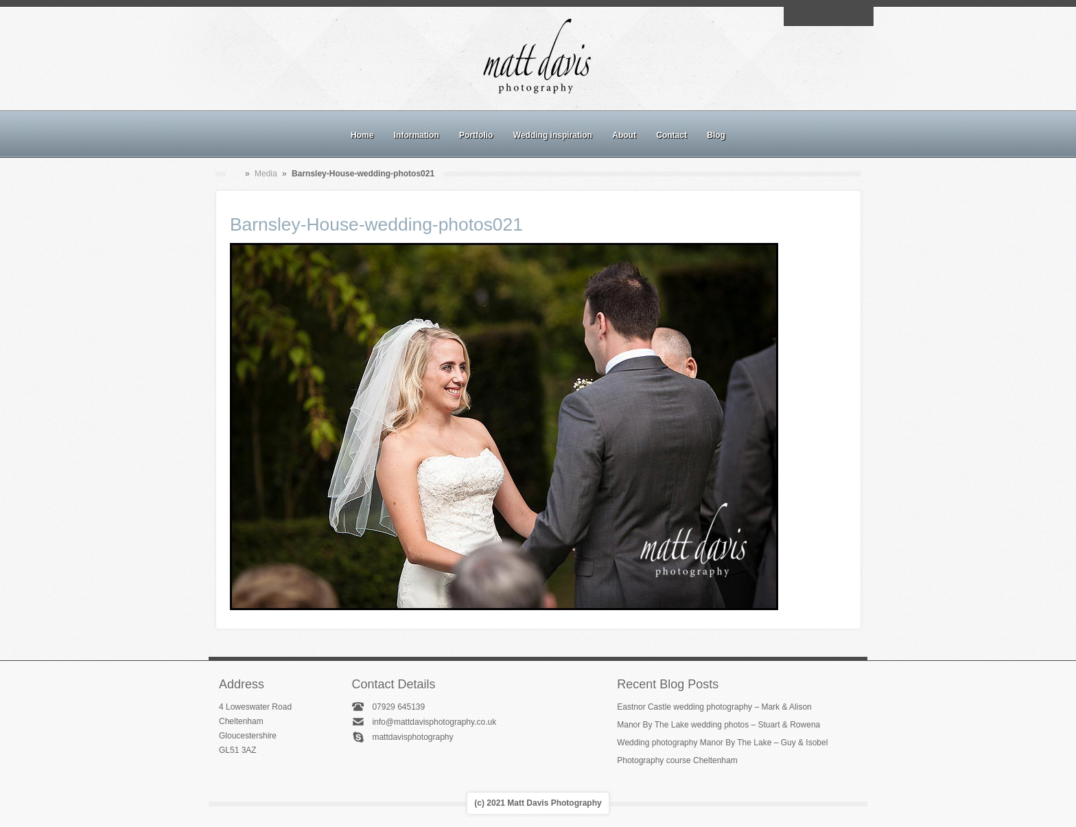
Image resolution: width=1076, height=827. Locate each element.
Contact (671, 135)
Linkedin (844, 16)
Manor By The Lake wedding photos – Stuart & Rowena (718, 725)
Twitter (860, 16)
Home (362, 135)
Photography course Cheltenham (677, 760)
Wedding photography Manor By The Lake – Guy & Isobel (722, 742)
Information (416, 135)
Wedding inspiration (552, 135)
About (624, 135)
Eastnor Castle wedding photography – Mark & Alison (714, 707)
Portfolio (476, 135)
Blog (716, 135)
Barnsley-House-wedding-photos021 (376, 224)
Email (797, 16)
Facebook (812, 16)
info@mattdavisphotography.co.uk (434, 722)
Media (266, 173)
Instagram (828, 16)
